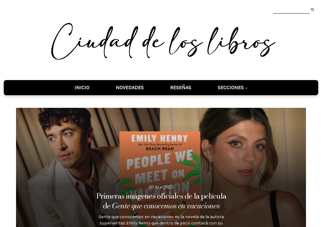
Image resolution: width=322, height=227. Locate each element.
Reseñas (180, 87)
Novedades (130, 87)
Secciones (231, 87)
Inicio (82, 87)
